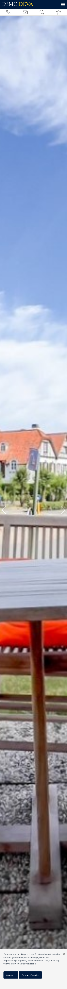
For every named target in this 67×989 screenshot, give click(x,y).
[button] (4, 510)
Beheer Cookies (30, 975)
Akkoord (10, 975)
